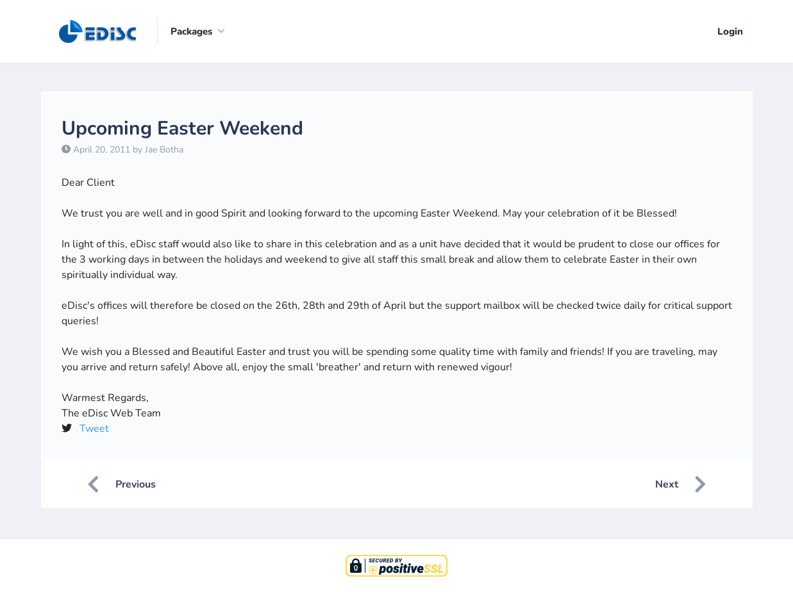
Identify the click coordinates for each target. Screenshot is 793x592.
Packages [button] (191, 31)
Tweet (94, 429)
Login (730, 31)
